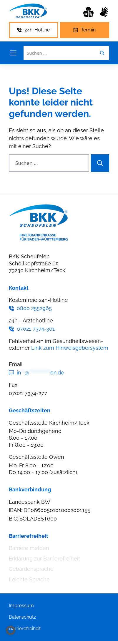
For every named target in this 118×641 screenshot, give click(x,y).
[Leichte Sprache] (88, 12)
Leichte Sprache (29, 579)
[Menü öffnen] (13, 53)
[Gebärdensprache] (104, 12)
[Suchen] (100, 163)
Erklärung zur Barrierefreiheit (44, 558)
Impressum (21, 605)
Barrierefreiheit (25, 628)
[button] (10, 630)
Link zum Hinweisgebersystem (69, 348)
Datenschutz (22, 617)
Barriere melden (29, 548)
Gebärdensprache (31, 569)
